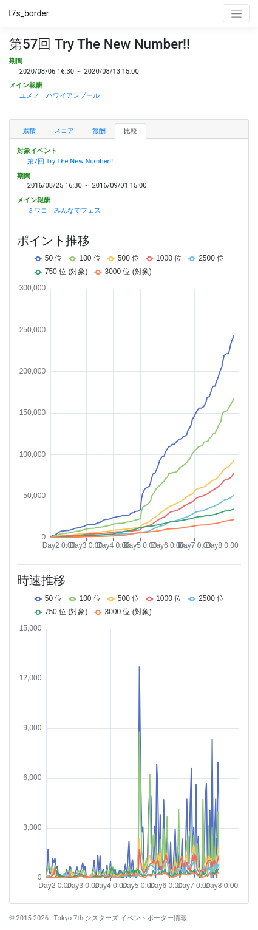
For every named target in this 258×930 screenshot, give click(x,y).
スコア (64, 131)
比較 (130, 131)
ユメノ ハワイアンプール (59, 96)
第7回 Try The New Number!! (70, 161)
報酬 (99, 131)
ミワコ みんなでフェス (64, 210)
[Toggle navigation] (236, 13)
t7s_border (28, 13)
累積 (29, 131)
